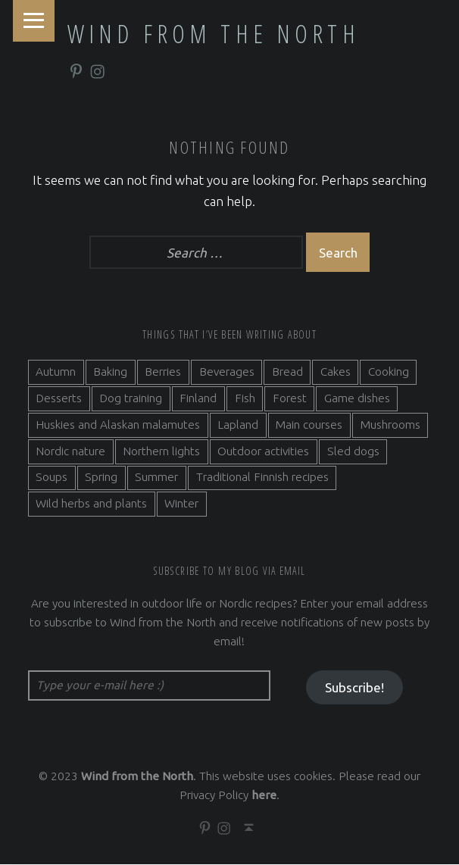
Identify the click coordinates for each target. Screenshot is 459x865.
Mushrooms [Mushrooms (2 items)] (390, 424)
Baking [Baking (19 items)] (110, 372)
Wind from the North (213, 33)
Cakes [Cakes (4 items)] (335, 372)
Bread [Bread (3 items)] (287, 372)
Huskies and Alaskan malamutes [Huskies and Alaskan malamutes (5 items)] (118, 424)
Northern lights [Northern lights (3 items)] (161, 451)
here (263, 795)
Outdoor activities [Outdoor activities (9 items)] (263, 451)
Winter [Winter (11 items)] (181, 504)
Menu (34, 21)
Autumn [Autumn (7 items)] (56, 372)
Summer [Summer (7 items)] (156, 477)
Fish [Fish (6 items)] (245, 398)
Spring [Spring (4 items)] (101, 477)
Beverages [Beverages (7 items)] (226, 372)
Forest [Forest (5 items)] (290, 398)
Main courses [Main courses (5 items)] (309, 424)
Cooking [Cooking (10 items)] (388, 372)
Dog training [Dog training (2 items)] (130, 398)
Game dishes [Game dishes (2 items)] (357, 398)
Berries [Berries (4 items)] (163, 372)
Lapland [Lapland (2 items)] (237, 424)
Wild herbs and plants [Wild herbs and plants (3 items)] (91, 504)
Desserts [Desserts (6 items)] (59, 398)
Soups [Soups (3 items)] (51, 477)
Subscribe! (354, 687)
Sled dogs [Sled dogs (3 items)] (353, 451)
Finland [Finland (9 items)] (198, 398)
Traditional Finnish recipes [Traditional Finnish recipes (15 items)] (262, 477)
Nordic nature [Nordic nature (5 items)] (70, 451)
